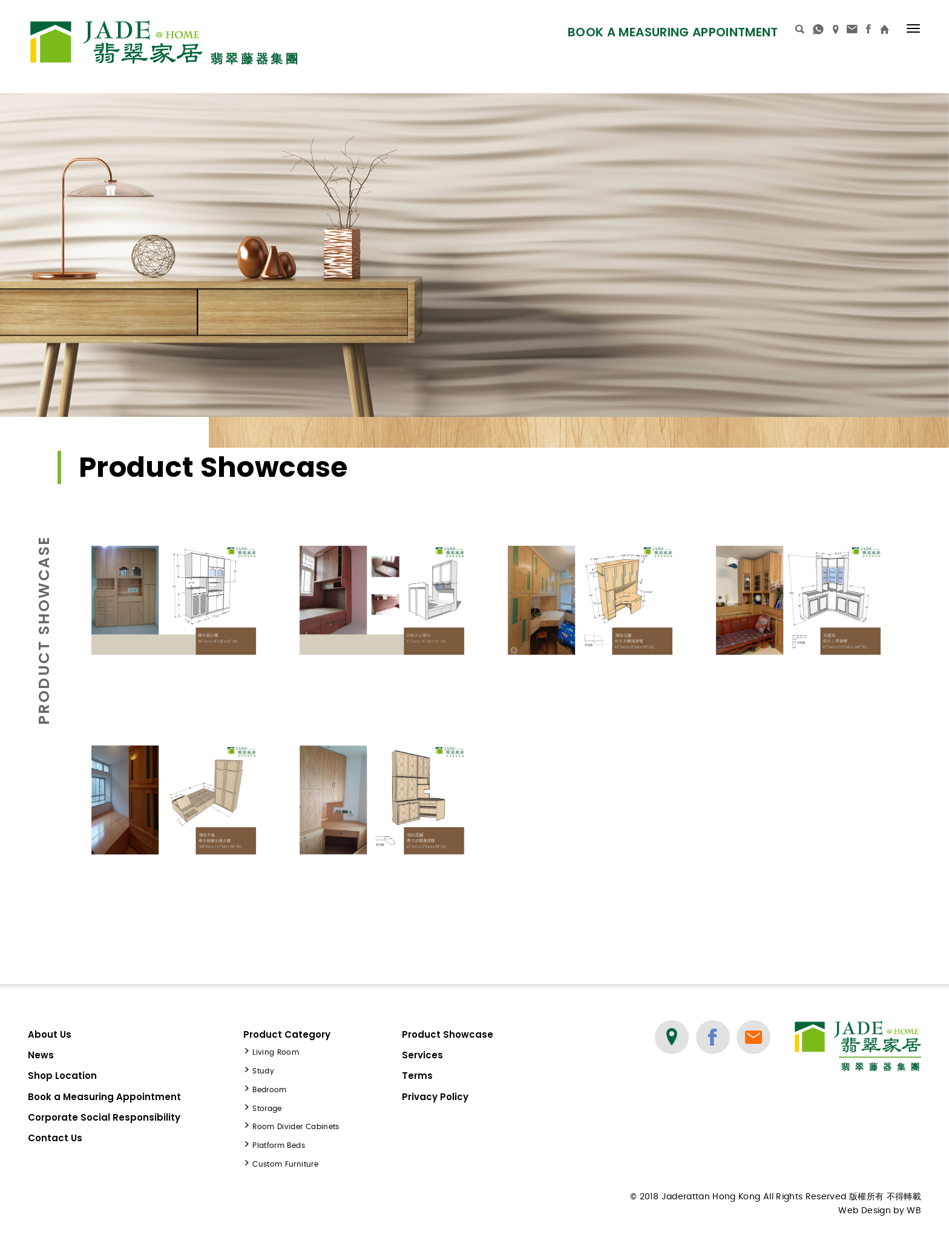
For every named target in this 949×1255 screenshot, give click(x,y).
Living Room (275, 1052)
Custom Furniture (285, 1164)
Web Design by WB (879, 1211)
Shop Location (62, 1075)
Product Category (286, 1034)
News (41, 1055)
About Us (49, 1034)
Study (263, 1071)
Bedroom (269, 1089)
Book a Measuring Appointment (673, 32)
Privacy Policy (435, 1096)
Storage (266, 1108)
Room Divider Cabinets (295, 1126)
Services (422, 1055)
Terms (417, 1075)
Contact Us (55, 1138)
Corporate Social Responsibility (104, 1117)
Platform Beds (278, 1145)
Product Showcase (447, 1034)
